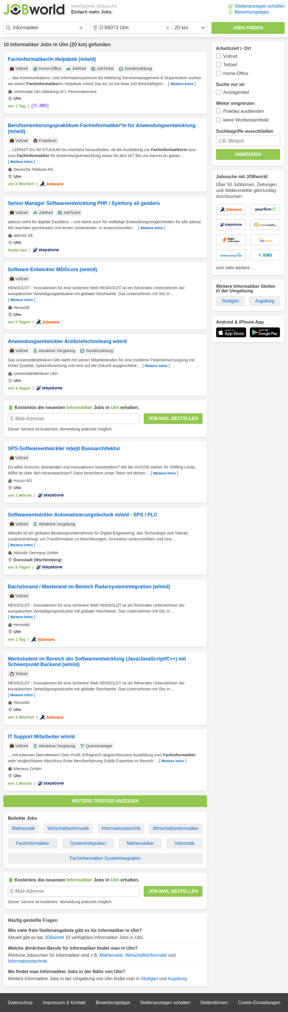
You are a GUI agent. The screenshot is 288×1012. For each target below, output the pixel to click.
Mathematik (23, 828)
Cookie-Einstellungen (259, 1002)
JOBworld (54, 937)
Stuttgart (149, 978)
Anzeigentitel (236, 92)
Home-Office (236, 73)
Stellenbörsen (214, 1002)
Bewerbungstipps (252, 12)
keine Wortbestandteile (246, 120)
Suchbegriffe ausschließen (244, 131)
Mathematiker (140, 843)
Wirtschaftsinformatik (68, 828)
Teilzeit (230, 64)
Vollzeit (230, 56)
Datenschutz (20, 1002)
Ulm (63, 44)
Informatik (184, 843)
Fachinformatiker (33, 843)
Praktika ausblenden (243, 111)
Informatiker (24, 44)
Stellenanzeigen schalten (260, 6)
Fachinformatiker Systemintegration (105, 858)
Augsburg (177, 978)
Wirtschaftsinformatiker (176, 828)
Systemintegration (88, 843)
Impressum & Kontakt (64, 1002)
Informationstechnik (121, 828)
